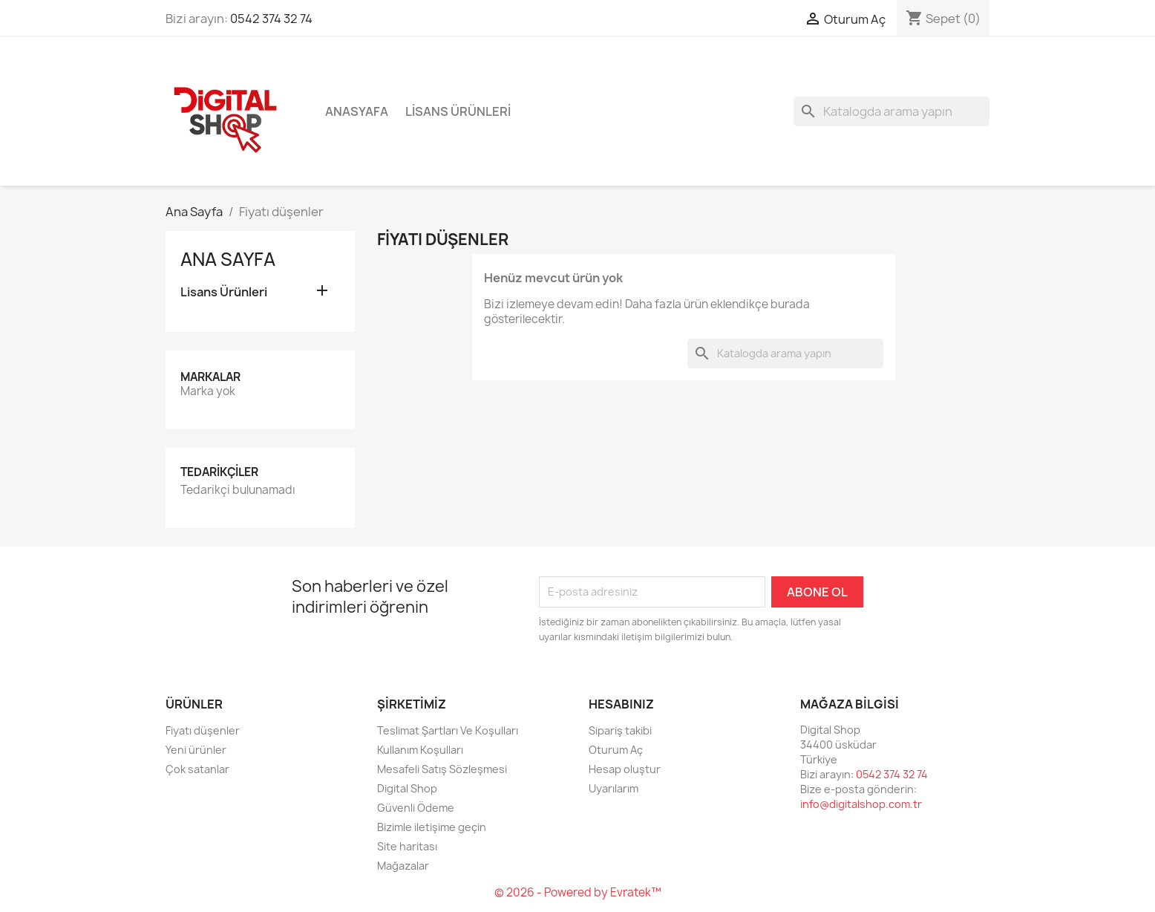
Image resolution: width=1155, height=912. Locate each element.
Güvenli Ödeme (415, 808)
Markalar (210, 377)
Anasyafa (356, 111)
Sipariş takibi (620, 730)
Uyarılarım (613, 788)
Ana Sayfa (227, 259)
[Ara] (891, 111)
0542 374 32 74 (271, 18)
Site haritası (407, 846)
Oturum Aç (616, 750)
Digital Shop (407, 788)
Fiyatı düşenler (203, 730)
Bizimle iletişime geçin (431, 827)
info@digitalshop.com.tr (861, 804)
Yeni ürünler (196, 750)
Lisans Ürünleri (458, 111)
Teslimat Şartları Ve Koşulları (447, 730)
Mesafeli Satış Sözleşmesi (442, 769)
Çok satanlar (197, 769)
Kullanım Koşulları (420, 750)
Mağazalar (403, 866)
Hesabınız (621, 704)
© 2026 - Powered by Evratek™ (577, 892)
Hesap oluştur (625, 769)
